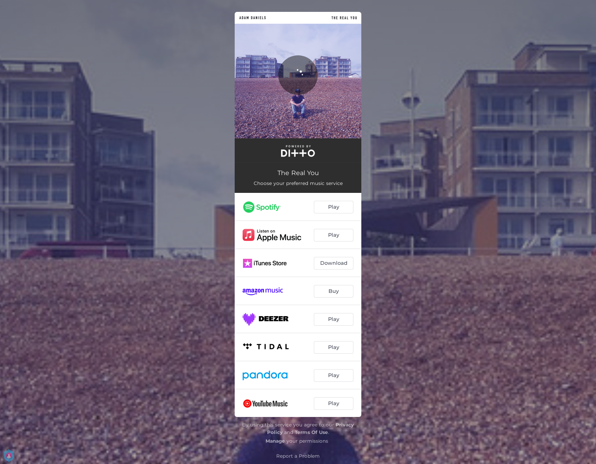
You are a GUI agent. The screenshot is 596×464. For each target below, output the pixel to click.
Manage (275, 441)
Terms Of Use (311, 432)
